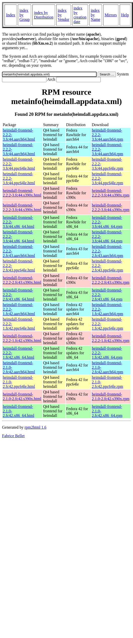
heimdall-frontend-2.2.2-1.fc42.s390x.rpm (110, 338)
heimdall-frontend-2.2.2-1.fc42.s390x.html (22, 338)
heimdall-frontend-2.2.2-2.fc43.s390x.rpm (110, 280)
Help (125, 15)
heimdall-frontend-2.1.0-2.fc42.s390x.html (22, 396)
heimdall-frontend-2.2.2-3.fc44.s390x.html (22, 193)
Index (10, 15)
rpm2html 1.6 (35, 427)
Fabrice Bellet (13, 436)
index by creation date (80, 15)
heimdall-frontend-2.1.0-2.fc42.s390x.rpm (110, 396)
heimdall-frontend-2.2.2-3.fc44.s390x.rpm (110, 193)
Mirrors (111, 15)
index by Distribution (43, 15)
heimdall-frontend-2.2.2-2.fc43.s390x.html (22, 280)
